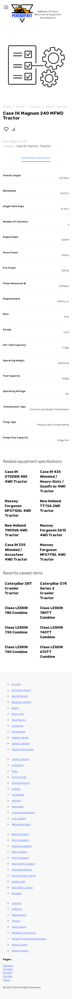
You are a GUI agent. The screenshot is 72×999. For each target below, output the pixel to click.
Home (7, 106)
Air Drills (16, 684)
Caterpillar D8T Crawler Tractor (18, 588)
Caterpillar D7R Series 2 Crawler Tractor (53, 590)
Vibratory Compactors (24, 932)
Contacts (8, 969)
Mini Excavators (20, 840)
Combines (17, 725)
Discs (15, 771)
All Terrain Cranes (21, 690)
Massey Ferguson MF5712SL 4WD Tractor (18, 508)
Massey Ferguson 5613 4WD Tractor (53, 530)
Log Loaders (19, 818)
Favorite (7, 972)
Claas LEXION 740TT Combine (51, 632)
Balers (15, 708)
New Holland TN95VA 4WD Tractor (16, 530)
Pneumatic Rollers (22, 869)
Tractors (34, 106)
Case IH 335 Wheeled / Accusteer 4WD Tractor (16, 552)
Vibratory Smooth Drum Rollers (29, 938)
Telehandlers (19, 914)
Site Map (7, 976)
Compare (8, 965)
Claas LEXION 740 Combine (16, 649)
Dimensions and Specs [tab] (36, 158)
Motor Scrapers (20, 857)
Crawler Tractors (20, 759)
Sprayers (17, 903)
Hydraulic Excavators (23, 812)
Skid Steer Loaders (22, 887)
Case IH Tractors (56, 106)
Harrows (16, 800)
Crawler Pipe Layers (22, 749)
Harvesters (18, 806)
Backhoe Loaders (21, 702)
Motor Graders (19, 851)
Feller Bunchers (21, 783)
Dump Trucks (19, 777)
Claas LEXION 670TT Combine (51, 652)
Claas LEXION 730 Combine (16, 629)
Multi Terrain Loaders (23, 863)
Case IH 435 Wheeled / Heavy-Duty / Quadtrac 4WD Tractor (52, 481)
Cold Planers (19, 719)
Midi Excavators (20, 834)
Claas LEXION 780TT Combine (51, 613)
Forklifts (16, 788)
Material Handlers (21, 824)
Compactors (18, 731)
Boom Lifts (18, 713)
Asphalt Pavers (20, 696)
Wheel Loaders (20, 950)
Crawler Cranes (20, 737)
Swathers (17, 909)
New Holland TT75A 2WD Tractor (50, 506)
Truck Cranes (19, 926)
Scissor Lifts (18, 881)
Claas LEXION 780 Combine (16, 610)
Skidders (17, 893)
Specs (20, 106)
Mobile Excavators (22, 846)
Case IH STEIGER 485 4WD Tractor (16, 476)
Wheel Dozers (19, 944)
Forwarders (18, 794)
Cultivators (17, 765)
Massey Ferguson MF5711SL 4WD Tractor (53, 552)
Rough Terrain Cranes (24, 875)
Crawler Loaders (21, 743)
